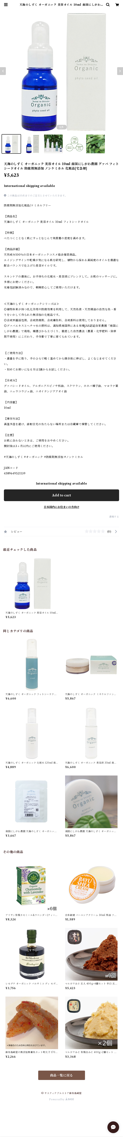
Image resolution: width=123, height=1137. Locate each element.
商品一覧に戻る (61, 1075)
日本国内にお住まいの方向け (61, 507)
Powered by (61, 1099)
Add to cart (61, 495)
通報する (114, 516)
